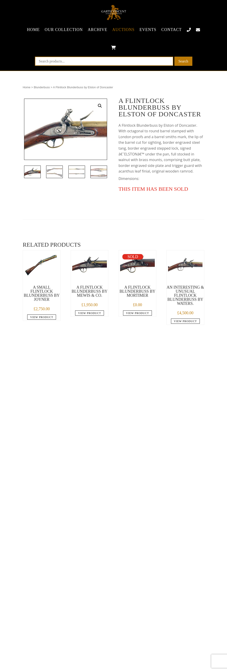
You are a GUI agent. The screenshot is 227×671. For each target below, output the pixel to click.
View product (41, 317)
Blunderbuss (42, 87)
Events (147, 29)
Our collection (64, 29)
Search (183, 61)
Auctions (123, 29)
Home (33, 29)
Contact (171, 29)
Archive (97, 29)
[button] (100, 106)
